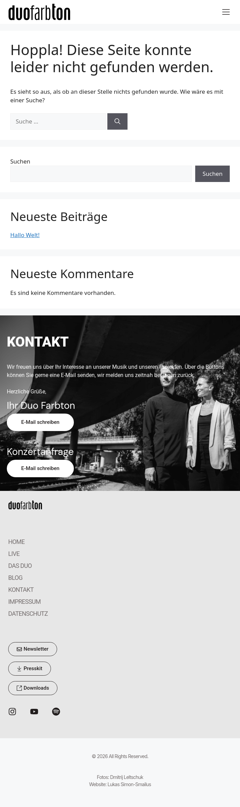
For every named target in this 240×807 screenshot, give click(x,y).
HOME (16, 541)
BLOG (15, 577)
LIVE (13, 553)
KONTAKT (21, 589)
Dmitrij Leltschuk (126, 777)
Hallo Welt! (25, 235)
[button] (226, 12)
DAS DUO (20, 565)
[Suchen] (117, 121)
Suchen (20, 161)
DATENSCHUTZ (28, 613)
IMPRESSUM (24, 601)
